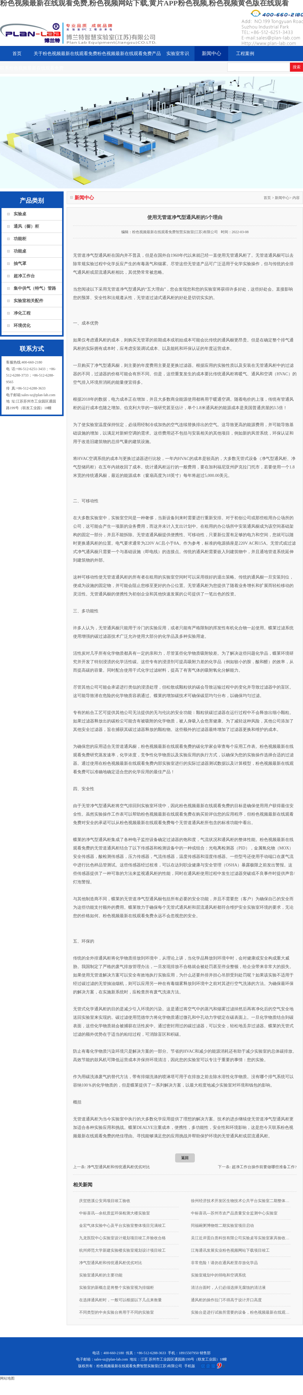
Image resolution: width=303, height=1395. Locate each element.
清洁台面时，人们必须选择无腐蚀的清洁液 (228, 1287)
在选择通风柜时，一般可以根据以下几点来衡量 (120, 1300)
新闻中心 (211, 53)
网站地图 (7, 1378)
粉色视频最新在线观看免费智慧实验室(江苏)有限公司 (175, 232)
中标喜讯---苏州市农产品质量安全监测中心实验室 (234, 1213)
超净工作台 (24, 276)
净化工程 (22, 313)
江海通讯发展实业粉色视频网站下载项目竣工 (230, 1250)
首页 (17, 53)
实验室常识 (177, 53)
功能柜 (20, 238)
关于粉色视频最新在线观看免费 (65, 53)
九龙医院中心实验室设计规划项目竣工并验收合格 (122, 1238)
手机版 (189, 1366)
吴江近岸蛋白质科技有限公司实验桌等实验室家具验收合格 (241, 1238)
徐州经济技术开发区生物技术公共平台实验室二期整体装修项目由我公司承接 (241, 1200)
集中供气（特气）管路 (35, 288)
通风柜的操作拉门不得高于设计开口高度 (226, 1300)
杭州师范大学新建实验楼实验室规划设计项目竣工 (122, 1250)
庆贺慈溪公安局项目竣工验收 (104, 1200)
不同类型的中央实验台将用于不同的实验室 (116, 1312)
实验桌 (20, 214)
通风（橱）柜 (26, 226)
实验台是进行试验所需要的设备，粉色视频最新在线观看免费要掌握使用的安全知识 (241, 1312)
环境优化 (22, 325)
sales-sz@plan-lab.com (111, 1359)
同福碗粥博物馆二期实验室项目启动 (222, 1225)
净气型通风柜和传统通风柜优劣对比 (118, 1167)
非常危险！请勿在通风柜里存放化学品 (224, 1262)
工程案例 (245, 53)
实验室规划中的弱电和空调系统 (218, 1275)
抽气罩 (20, 263)
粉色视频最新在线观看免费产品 (129, 53)
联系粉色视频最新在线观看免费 (32, 68)
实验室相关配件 (28, 300)
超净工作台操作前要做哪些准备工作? (264, 1167)
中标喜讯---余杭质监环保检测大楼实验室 (114, 1213)
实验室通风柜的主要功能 (100, 1275)
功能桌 (20, 251)
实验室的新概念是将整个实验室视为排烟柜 (116, 1287)
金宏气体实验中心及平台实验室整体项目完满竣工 (122, 1225)
